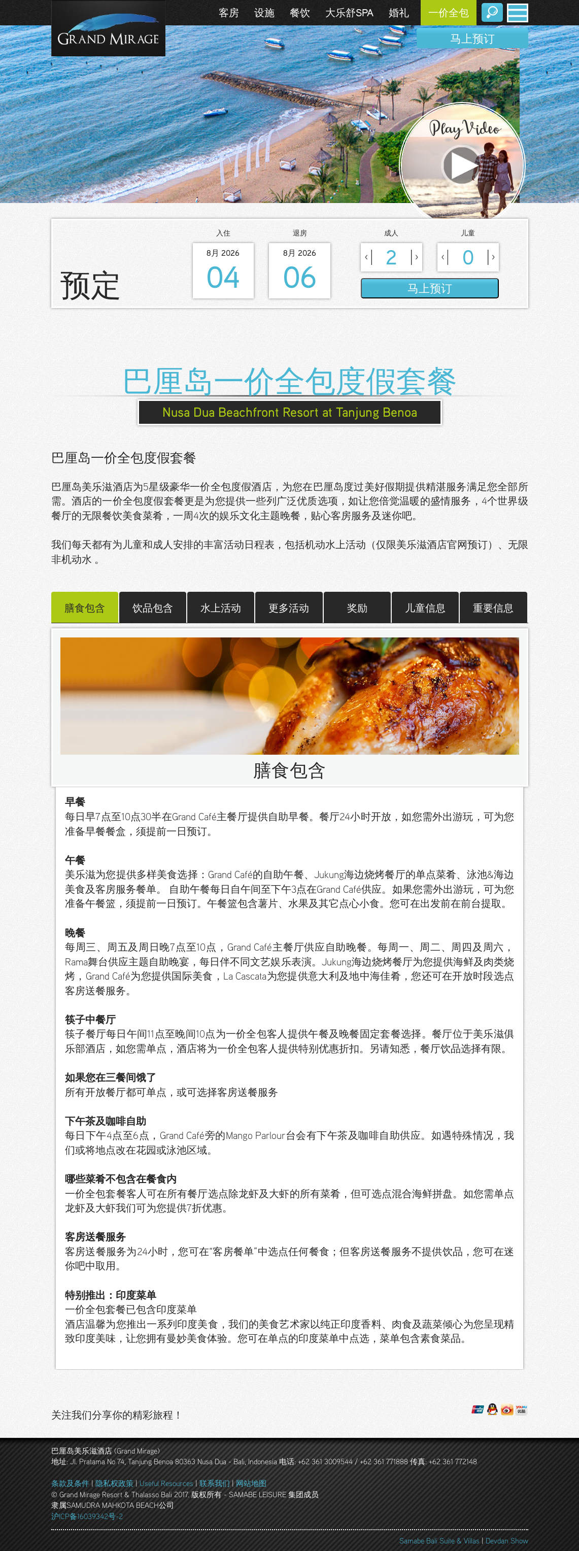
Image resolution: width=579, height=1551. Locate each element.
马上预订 (472, 38)
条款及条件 (70, 1483)
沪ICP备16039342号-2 (87, 1516)
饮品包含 (152, 607)
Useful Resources (166, 1483)
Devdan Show (507, 1540)
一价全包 (448, 12)
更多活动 (288, 607)
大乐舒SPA (349, 12)
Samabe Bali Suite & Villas (439, 1540)
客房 (229, 12)
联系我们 (214, 1483)
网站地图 (251, 1483)
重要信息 (493, 607)
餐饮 (300, 12)
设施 (264, 12)
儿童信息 (425, 607)
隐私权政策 (114, 1483)
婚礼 (399, 12)
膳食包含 (84, 607)
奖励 (357, 607)
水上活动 (220, 607)
